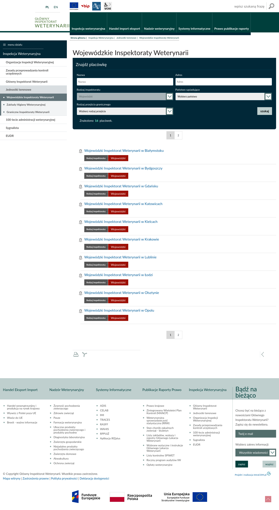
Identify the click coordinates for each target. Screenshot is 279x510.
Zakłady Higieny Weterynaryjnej (26, 105)
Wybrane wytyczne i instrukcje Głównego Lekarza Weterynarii (164, 449)
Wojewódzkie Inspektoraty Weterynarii (30, 97)
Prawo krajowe (155, 406)
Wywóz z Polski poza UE (21, 413)
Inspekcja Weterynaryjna (100, 38)
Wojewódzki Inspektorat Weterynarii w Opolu (119, 311)
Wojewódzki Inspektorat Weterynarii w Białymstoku (124, 151)
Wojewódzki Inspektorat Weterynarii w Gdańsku (121, 186)
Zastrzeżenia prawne (36, 479)
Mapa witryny (11, 479)
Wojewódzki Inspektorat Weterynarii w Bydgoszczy (123, 169)
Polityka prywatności (64, 479)
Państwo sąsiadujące (187, 90)
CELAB (104, 411)
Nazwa (81, 75)
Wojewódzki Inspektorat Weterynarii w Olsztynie (121, 293)
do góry (268, 499)
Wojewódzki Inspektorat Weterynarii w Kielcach (121, 222)
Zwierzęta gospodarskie (67, 442)
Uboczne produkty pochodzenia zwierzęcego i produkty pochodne (69, 430)
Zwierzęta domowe (64, 454)
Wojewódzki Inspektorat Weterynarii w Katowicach (123, 204)
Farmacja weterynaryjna (67, 423)
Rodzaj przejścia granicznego (94, 105)
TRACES (105, 420)
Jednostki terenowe (126, 38)
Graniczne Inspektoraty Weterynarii (28, 112)
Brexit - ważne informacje (22, 423)
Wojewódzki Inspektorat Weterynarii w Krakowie (121, 240)
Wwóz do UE (15, 418)
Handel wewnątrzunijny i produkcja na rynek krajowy (23, 407)
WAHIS (104, 429)
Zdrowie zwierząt (63, 413)
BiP (85, 6)
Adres (178, 75)
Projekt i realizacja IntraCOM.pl (250, 475)
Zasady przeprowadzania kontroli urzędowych (27, 72)
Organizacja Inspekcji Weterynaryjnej (30, 62)
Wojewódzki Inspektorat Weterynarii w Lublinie (120, 257)
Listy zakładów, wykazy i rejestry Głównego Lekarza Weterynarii (162, 438)
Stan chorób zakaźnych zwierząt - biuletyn (160, 430)
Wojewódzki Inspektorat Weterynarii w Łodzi (118, 275)
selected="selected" (125, 97)
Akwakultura (60, 459)
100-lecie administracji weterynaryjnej (30, 120)
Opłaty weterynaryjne (159, 465)
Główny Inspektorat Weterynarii (26, 82)
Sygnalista (12, 128)
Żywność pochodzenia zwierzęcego (66, 407)
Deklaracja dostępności (94, 479)
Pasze (56, 418)
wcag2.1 (107, 6)
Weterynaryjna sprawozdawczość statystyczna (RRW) (158, 421)
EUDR (10, 136)
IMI (102, 415)
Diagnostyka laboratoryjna (69, 437)
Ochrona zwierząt (63, 463)
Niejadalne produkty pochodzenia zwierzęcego (68, 448)
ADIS (103, 406)
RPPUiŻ (104, 434)
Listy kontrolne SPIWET (160, 456)
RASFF (104, 425)
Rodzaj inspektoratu (88, 90)
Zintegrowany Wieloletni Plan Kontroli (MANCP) (164, 412)
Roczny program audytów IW (163, 460)
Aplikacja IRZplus (110, 439)
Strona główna (78, 38)
